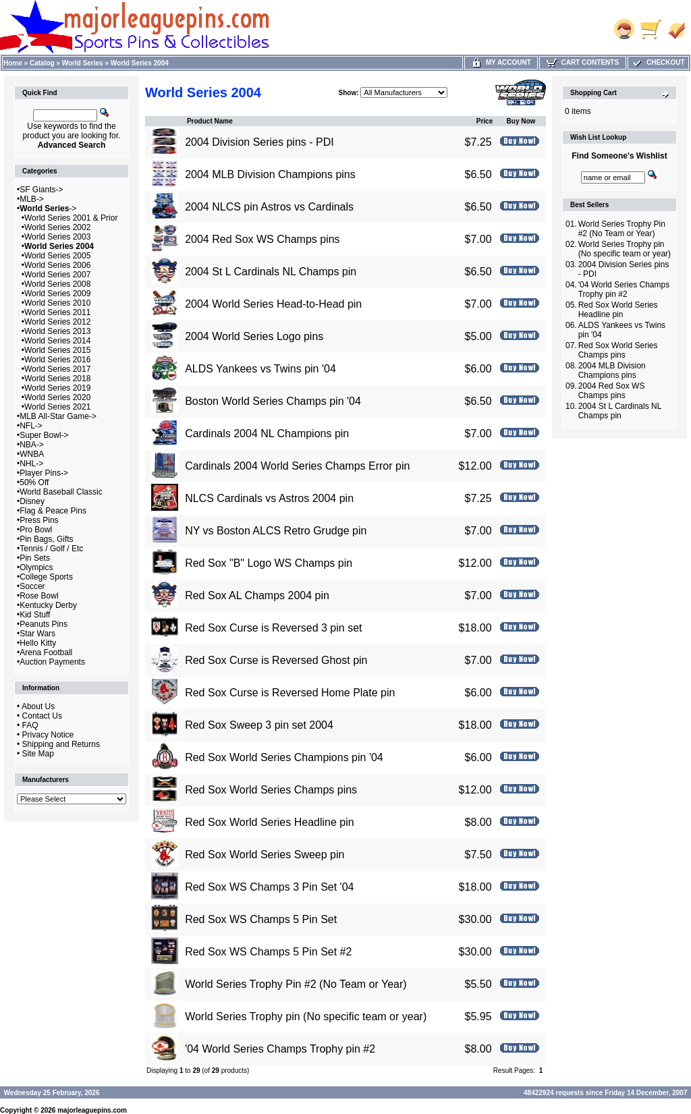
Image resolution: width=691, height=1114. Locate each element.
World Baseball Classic (61, 492)
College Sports (46, 577)
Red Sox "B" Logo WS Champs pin (268, 563)
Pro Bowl (36, 529)
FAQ (30, 725)
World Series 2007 (57, 274)
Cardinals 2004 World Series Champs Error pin (297, 466)
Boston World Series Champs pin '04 (273, 401)
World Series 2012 (57, 322)
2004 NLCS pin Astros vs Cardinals (269, 207)
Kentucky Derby (48, 605)
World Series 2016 (57, 359)
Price (484, 121)
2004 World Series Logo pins (254, 336)
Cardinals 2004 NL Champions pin (267, 433)
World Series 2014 (57, 340)
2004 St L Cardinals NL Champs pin (270, 271)
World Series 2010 (57, 303)
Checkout (658, 62)
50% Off (34, 482)
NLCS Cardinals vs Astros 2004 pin (269, 498)
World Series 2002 (57, 227)
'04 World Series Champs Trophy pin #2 (280, 1049)
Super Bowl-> (44, 435)
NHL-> (31, 463)
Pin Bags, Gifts (46, 539)
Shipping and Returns (61, 744)
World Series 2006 (57, 265)
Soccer (32, 586)
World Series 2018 (57, 378)
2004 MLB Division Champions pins (270, 174)
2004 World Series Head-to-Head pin (273, 304)
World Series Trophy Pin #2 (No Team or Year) (295, 984)
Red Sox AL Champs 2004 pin (257, 595)
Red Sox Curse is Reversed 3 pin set (273, 628)
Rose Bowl (39, 596)
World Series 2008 (57, 284)
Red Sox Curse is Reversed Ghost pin (276, 660)
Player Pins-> (44, 473)
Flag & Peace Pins (53, 511)
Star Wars (37, 633)
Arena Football (46, 652)
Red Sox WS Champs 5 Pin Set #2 (268, 951)
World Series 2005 (57, 255)
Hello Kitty (38, 643)
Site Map (38, 753)
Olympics (36, 567)
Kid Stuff (35, 614)
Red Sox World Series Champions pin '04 (284, 757)
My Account (501, 62)
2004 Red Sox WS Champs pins (262, 239)
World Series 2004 (140, 63)
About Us (38, 706)
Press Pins (39, 520)
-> (48, 208)
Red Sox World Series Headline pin (269, 822)
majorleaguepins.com (92, 1110)
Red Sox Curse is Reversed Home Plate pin (290, 692)
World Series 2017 (57, 369)
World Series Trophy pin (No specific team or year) (305, 1016)
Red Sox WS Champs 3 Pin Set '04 (269, 887)
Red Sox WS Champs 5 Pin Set (261, 919)
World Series (82, 63)
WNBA (32, 454)
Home (12, 63)
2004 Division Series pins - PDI (259, 142)
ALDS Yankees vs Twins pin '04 (260, 368)
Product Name (210, 121)
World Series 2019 (57, 388)
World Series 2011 (57, 312)
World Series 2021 (57, 407)
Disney (32, 501)
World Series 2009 (57, 293)
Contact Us (42, 716)
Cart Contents (583, 62)
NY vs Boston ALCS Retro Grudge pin (275, 530)
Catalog (42, 63)
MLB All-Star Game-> (58, 416)
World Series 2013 (57, 331)
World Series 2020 (57, 397)
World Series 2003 (57, 237)
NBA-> (32, 444)
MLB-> (32, 199)
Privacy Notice (48, 735)
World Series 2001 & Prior (71, 218)
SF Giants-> (41, 189)
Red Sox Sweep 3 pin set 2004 (259, 725)
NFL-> (31, 425)
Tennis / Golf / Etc (51, 548)
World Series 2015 (57, 350)
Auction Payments (52, 662)
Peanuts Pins (43, 624)
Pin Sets (35, 558)
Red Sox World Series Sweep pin (264, 854)
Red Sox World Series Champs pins (271, 790)
